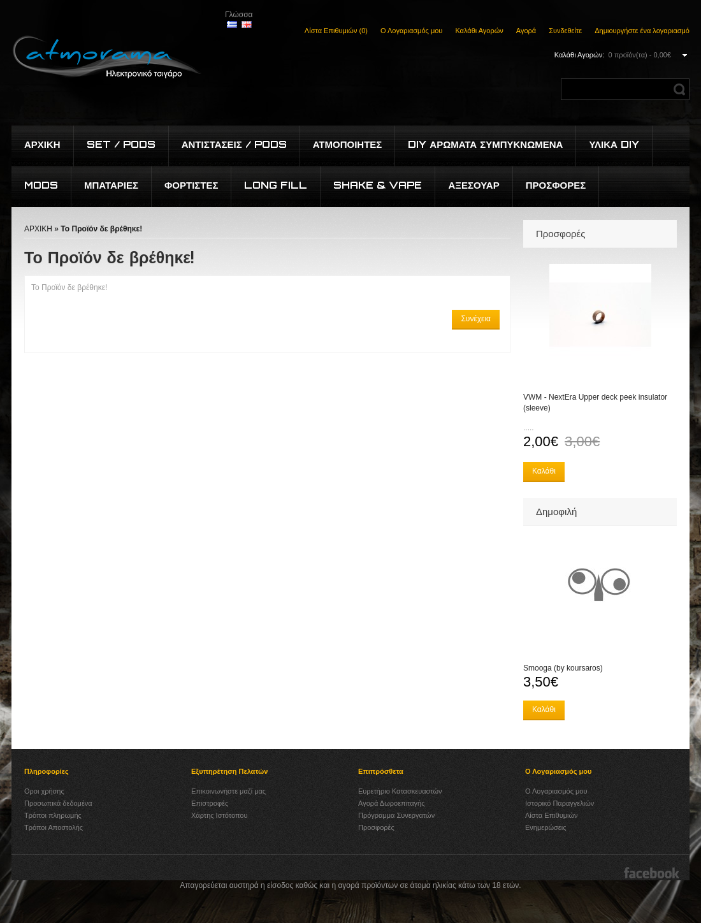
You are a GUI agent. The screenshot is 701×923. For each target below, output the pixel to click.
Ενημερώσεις (545, 827)
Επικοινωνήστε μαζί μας (228, 791)
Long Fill (275, 185)
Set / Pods (121, 144)
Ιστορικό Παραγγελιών (559, 803)
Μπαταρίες (111, 185)
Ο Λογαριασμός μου (411, 30)
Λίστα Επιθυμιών (551, 815)
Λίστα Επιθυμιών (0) (336, 30)
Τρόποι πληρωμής (53, 815)
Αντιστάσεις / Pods (234, 144)
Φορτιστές (191, 185)
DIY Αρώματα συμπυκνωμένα (485, 144)
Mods (41, 185)
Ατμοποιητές (347, 144)
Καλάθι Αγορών (479, 30)
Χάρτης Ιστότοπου (219, 815)
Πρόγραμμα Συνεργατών (396, 815)
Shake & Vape (377, 185)
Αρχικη (42, 144)
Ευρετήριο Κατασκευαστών (400, 791)
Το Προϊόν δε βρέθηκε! (101, 228)
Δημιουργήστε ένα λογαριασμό (642, 30)
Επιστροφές (209, 803)
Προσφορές (556, 185)
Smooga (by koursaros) (563, 668)
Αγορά (526, 30)
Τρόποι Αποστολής (53, 827)
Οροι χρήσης (44, 791)
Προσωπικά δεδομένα (58, 803)
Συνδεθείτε (565, 30)
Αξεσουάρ (473, 185)
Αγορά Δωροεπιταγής (391, 803)
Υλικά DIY (614, 144)
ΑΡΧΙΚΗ (38, 228)
